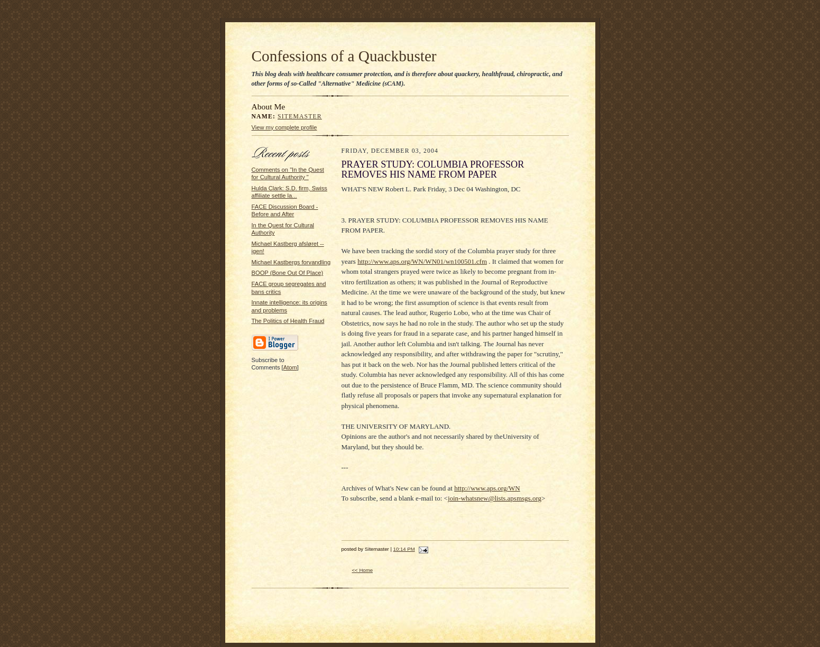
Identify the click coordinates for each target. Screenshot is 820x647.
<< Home (362, 570)
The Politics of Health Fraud (288, 321)
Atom (290, 367)
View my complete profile (284, 127)
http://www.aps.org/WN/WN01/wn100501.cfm (422, 261)
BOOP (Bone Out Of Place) (288, 273)
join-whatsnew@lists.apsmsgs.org (494, 498)
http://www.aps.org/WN (487, 488)
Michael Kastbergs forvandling (291, 262)
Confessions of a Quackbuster (344, 56)
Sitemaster (300, 116)
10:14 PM (404, 549)
